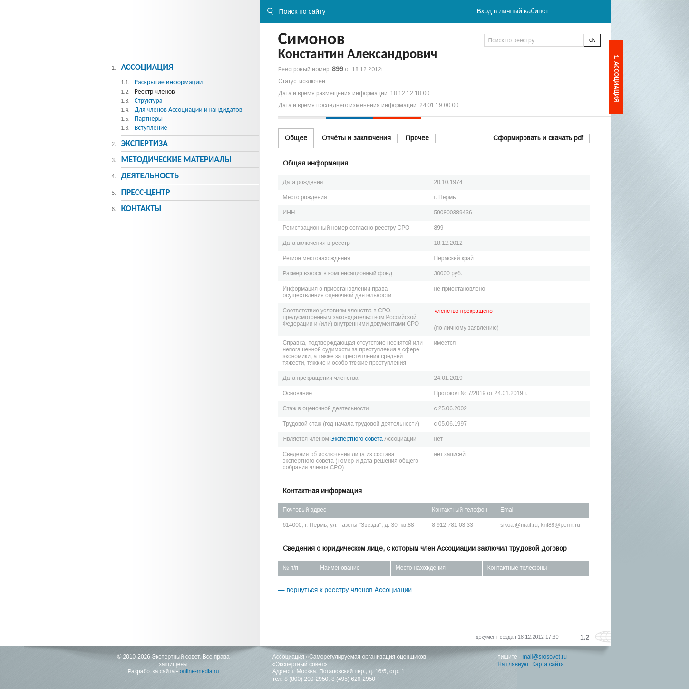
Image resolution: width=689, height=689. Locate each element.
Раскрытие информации (169, 82)
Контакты (141, 208)
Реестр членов (155, 91)
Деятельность (150, 175)
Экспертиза (144, 143)
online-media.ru (199, 671)
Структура (149, 101)
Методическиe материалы (176, 159)
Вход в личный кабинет (512, 11)
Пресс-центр (145, 192)
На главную (512, 664)
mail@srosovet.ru (544, 656)
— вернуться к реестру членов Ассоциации (345, 589)
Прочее (417, 138)
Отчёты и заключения (356, 138)
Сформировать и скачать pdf (538, 138)
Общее (296, 138)
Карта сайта (548, 664)
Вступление (151, 128)
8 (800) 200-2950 (306, 679)
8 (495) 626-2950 (353, 679)
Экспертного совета (356, 439)
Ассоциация (147, 67)
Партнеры (149, 119)
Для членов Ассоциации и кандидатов (189, 110)
